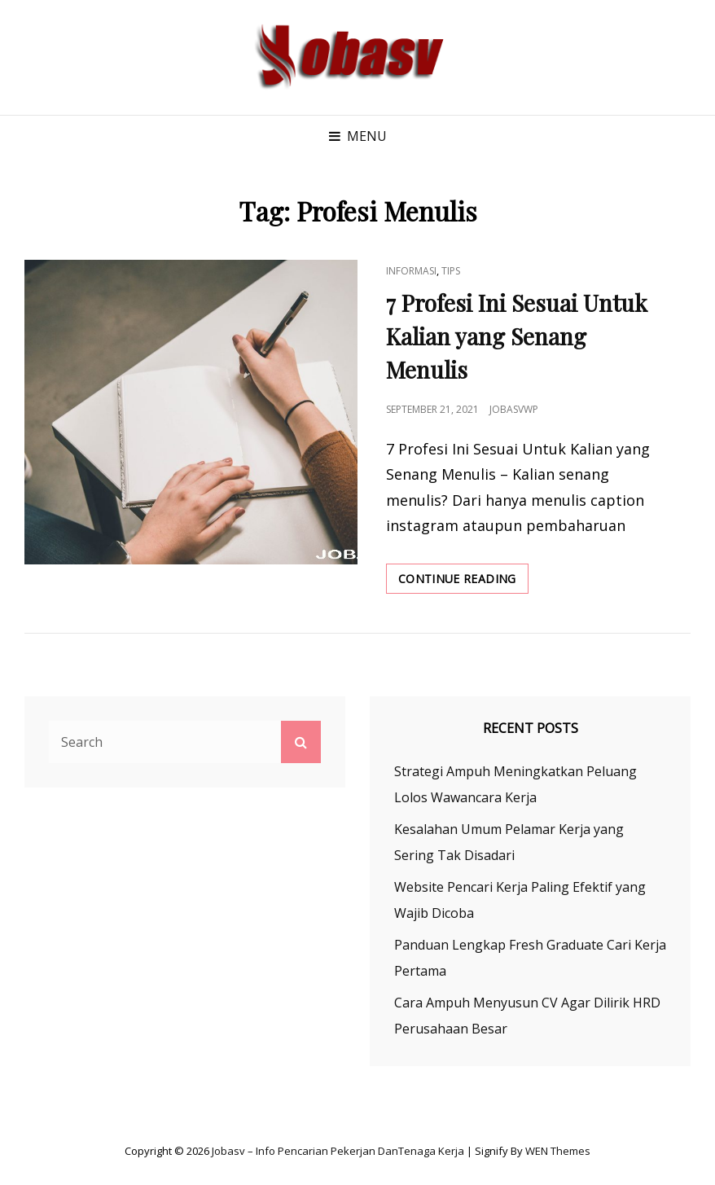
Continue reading (463, 581)
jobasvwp (513, 409)
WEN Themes (557, 1150)
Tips (450, 271)
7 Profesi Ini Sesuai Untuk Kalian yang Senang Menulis (516, 335)
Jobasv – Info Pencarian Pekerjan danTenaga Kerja (338, 1150)
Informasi (411, 271)
